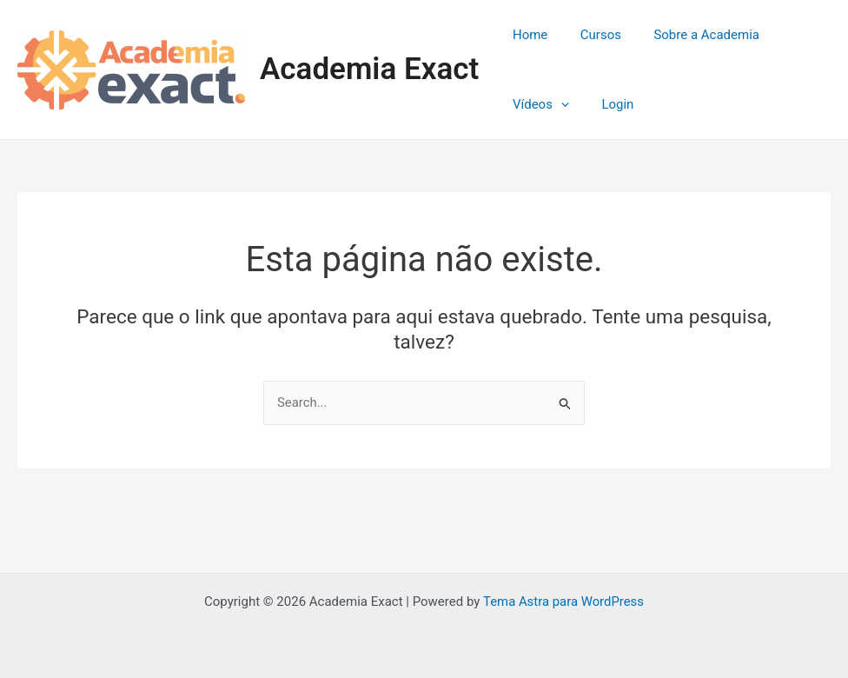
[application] (557, 104)
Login (608, 104)
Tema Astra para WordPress (563, 601)
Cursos (591, 35)
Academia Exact (369, 69)
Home (526, 35)
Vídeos (537, 104)
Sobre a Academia (691, 35)
